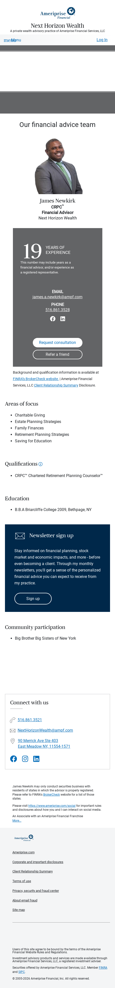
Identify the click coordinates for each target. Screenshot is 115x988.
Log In (102, 39)
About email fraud (24, 900)
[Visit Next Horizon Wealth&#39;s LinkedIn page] (36, 759)
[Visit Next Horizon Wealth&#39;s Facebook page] (13, 759)
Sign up (33, 598)
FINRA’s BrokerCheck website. (36, 379)
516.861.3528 (57, 309)
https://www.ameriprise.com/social (52, 806)
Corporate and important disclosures (37, 862)
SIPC (21, 972)
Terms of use (21, 881)
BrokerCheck (51, 794)
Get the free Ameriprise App (61, 935)
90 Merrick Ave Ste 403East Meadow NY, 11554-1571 (44, 743)
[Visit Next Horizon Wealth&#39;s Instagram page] (25, 759)
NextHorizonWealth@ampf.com (45, 730)
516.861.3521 (30, 720)
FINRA (103, 967)
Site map (18, 910)
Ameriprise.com (23, 852)
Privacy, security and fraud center (35, 891)
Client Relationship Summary (56, 385)
